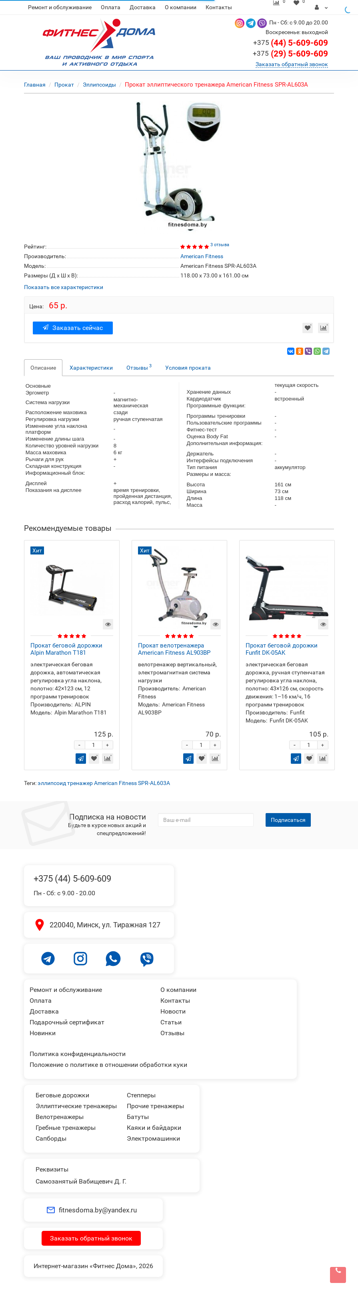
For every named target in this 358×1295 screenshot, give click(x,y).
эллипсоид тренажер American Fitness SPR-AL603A (104, 783)
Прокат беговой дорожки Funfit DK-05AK (282, 649)
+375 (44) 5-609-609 (72, 879)
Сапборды (51, 1138)
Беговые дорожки (62, 1095)
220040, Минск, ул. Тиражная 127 (105, 925)
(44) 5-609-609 (290, 43)
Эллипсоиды (100, 84)
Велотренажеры (60, 1117)
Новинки (43, 1033)
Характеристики (91, 367)
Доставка (143, 7)
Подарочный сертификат (67, 1022)
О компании (180, 7)
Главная (35, 84)
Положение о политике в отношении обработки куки (108, 1064)
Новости (173, 1011)
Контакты (219, 7)
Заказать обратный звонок (292, 64)
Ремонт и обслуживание (60, 7)
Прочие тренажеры (155, 1106)
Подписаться (288, 820)
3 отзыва (219, 244)
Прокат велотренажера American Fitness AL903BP (174, 649)
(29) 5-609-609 (290, 54)
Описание (43, 367)
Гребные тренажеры (66, 1127)
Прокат (64, 84)
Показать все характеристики (63, 287)
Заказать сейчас (73, 328)
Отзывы (139, 366)
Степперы (141, 1095)
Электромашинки (153, 1138)
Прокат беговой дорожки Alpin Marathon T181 (66, 649)
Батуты (138, 1117)
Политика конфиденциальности (78, 1054)
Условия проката (188, 367)
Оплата (110, 7)
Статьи (171, 1022)
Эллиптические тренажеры (76, 1106)
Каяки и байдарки (154, 1127)
